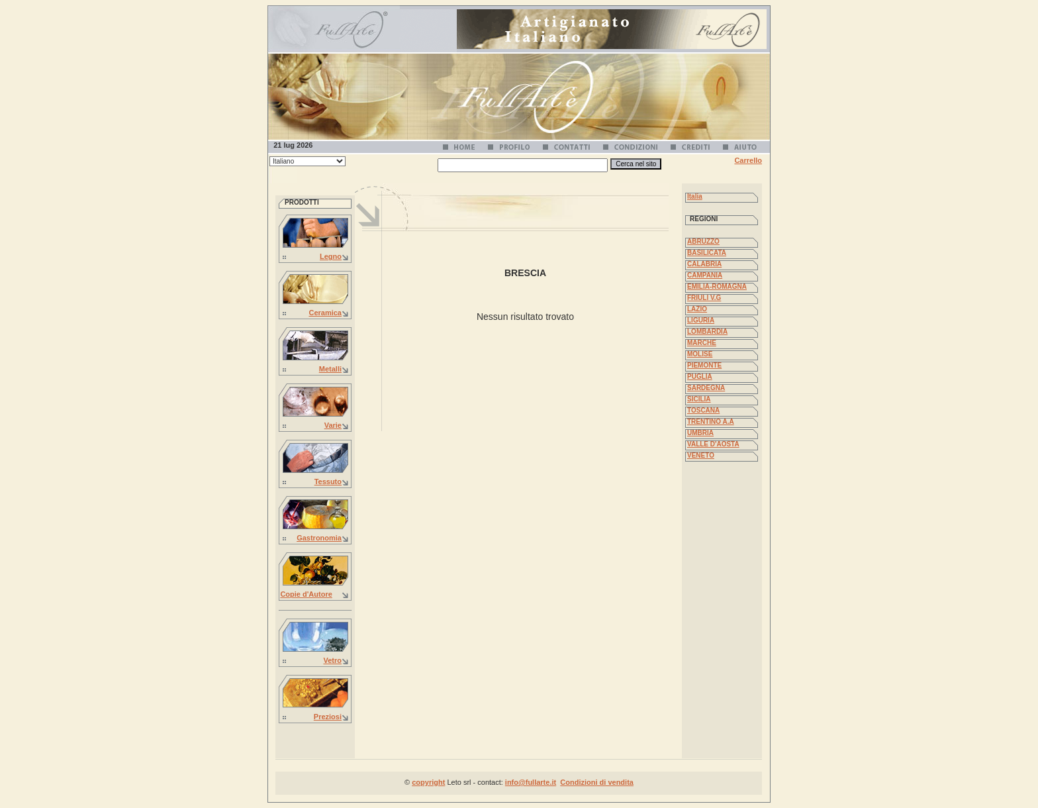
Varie (333, 425)
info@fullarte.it (530, 782)
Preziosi (328, 717)
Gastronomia (319, 538)
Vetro (332, 660)
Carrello (748, 160)
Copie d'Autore (306, 594)
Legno (331, 256)
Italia (694, 196)
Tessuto (328, 481)
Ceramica (325, 313)
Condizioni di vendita (597, 782)
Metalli (330, 369)
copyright (428, 782)
